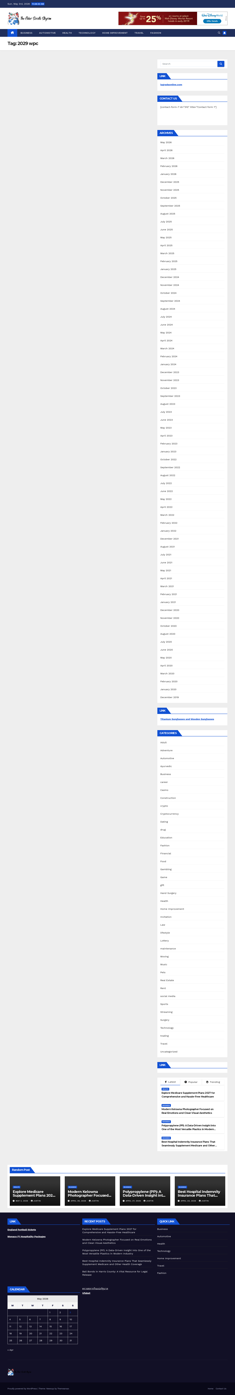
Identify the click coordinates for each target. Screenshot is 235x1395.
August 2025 (167, 213)
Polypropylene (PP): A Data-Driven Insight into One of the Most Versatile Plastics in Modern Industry (189, 1129)
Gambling (166, 869)
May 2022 (166, 499)
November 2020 (169, 618)
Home (210, 1389)
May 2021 (165, 570)
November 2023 (169, 380)
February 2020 (169, 681)
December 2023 (169, 372)
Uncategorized (168, 1051)
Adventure (166, 750)
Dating (164, 821)
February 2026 (168, 166)
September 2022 (170, 467)
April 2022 (166, 507)
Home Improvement (115, 33)
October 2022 (168, 459)
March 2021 (167, 586)
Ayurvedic (166, 766)
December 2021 (169, 538)
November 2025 (169, 189)
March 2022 (167, 515)
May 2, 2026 (22, 1201)
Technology (87, 33)
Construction (168, 798)
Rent (163, 988)
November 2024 (169, 285)
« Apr (10, 1349)
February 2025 (168, 261)
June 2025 (166, 229)
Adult (163, 742)
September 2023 (170, 396)
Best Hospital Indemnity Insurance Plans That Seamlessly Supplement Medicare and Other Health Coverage (188, 1145)
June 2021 (166, 562)
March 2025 (167, 253)
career (164, 782)
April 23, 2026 (189, 1201)
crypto (164, 805)
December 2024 (169, 277)
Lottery (164, 940)
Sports (164, 1004)
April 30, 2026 (79, 1201)
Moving (164, 956)
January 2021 (168, 602)
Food (163, 861)
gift (162, 885)
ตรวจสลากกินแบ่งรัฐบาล (95, 1288)
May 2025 (166, 237)
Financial (165, 853)
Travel (139, 33)
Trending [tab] (213, 1082)
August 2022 (167, 475)
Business (27, 33)
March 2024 (167, 348)
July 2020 (166, 641)
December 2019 (169, 697)
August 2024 (167, 308)
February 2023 (168, 443)
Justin (36, 1201)
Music (163, 964)
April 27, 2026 (134, 1201)
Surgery (164, 1020)
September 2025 (170, 205)
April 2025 (166, 245)
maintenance (168, 948)
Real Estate (167, 980)
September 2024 (170, 300)
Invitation (166, 916)
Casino (164, 790)
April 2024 (166, 340)
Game (163, 877)
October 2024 (168, 293)
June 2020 (166, 649)
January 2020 (168, 689)
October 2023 (168, 388)
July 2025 (166, 221)
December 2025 (169, 182)
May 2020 (166, 657)
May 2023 (166, 427)
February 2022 (168, 522)
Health (67, 33)
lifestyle (165, 932)
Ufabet (86, 1293)
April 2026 (166, 150)
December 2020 (169, 610)
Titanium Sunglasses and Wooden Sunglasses (187, 719)
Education (166, 837)
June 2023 (166, 419)
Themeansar (63, 1389)
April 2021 (166, 578)
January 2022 (168, 530)
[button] (219, 32)
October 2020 (168, 626)
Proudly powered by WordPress (22, 1389)
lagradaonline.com (171, 84)
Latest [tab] (170, 1081)
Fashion (155, 33)
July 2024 (166, 316)
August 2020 (167, 633)
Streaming (166, 1012)
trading (164, 1035)
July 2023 (166, 411)
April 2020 (166, 665)
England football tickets (21, 1229)
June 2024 (166, 324)
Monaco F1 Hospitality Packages (26, 1236)
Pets (163, 972)
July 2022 (166, 483)
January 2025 (168, 269)
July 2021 (165, 554)
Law (162, 924)
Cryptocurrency (169, 813)
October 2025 (168, 197)
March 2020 (167, 673)
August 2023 (167, 404)
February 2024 (168, 356)
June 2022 (166, 491)
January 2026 (168, 174)
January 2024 (168, 364)
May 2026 (166, 142)
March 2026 (167, 158)
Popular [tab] (191, 1082)
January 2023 (168, 451)
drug (163, 829)
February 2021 (168, 594)
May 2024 (166, 332)
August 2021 (167, 546)
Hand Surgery (168, 893)
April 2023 (166, 435)
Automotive (47, 33)
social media (167, 996)
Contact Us (221, 1389)
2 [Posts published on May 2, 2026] (60, 1312)
